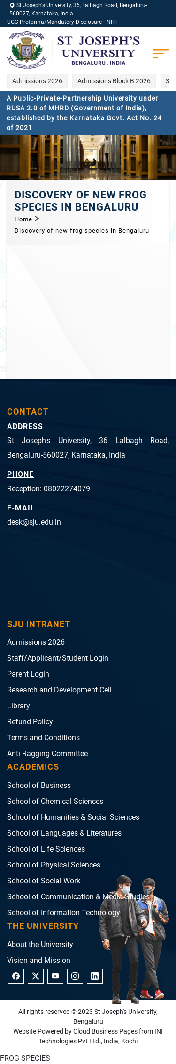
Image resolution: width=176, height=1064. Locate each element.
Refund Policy (30, 721)
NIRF (113, 22)
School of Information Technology (63, 912)
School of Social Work (43, 880)
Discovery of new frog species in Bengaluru (82, 230)
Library (18, 705)
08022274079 (67, 488)
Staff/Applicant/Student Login (57, 658)
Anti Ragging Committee (47, 753)
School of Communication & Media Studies (78, 896)
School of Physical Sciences (53, 864)
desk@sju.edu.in (34, 521)
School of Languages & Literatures (64, 833)
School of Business (39, 785)
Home (24, 219)
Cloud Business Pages (105, 1031)
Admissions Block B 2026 (114, 81)
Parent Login (28, 674)
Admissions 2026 (37, 81)
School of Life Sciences (46, 849)
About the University (40, 944)
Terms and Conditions (43, 737)
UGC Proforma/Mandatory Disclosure (54, 22)
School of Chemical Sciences (55, 801)
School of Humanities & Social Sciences (73, 817)
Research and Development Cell (59, 689)
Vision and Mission (38, 960)
